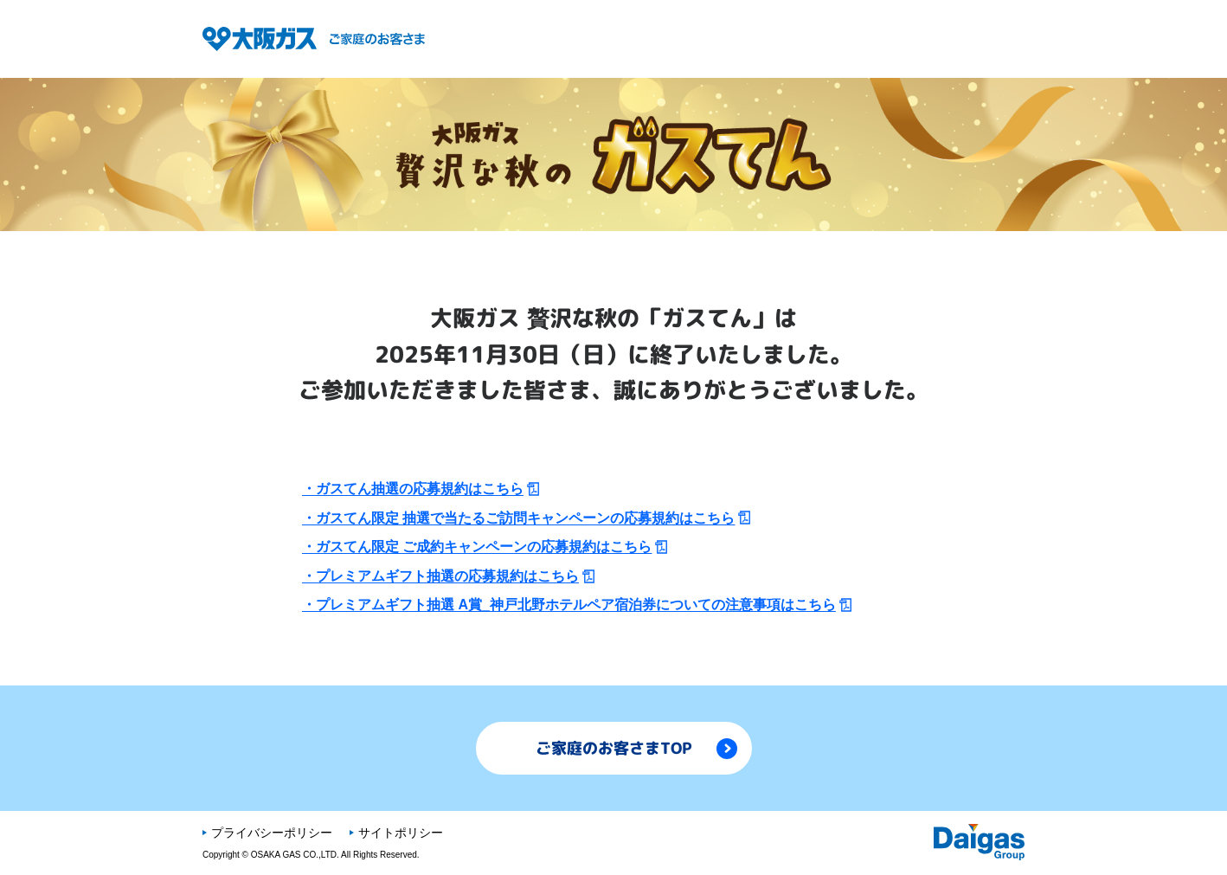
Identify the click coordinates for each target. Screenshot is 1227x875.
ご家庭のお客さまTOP (636, 748)
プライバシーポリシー (271, 833)
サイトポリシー (400, 833)
